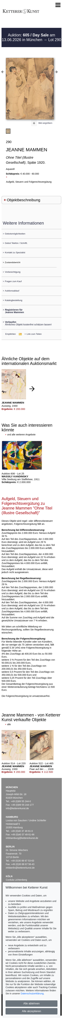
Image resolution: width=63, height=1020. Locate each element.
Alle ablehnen (31, 1003)
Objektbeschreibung (23, 200)
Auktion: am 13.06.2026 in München (28, 37)
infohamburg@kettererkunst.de (22, 838)
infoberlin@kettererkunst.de (20, 867)
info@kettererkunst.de (17, 808)
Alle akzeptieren (31, 1011)
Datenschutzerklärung (32, 993)
